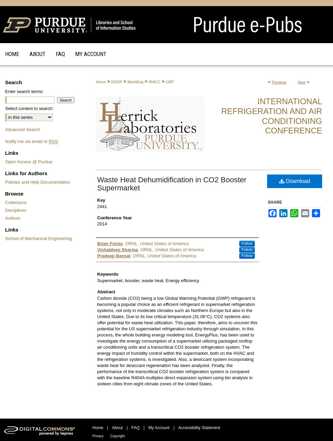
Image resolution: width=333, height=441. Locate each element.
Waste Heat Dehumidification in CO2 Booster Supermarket (171, 184)
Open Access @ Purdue (28, 161)
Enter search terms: (24, 91)
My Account (159, 427)
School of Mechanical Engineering (38, 238)
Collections (16, 202)
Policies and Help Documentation (37, 182)
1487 (170, 82)
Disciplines (15, 210)
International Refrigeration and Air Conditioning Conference (271, 116)
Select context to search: (29, 108)
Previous (279, 82)
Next (302, 82)
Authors (12, 218)
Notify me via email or (31, 141)
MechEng (135, 82)
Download (294, 181)
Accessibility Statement (199, 427)
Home (101, 82)
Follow (247, 243)
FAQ (136, 427)
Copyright (117, 436)
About (117, 427)
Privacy (98, 436)
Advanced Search (22, 129)
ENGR (116, 82)
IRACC (154, 82)
